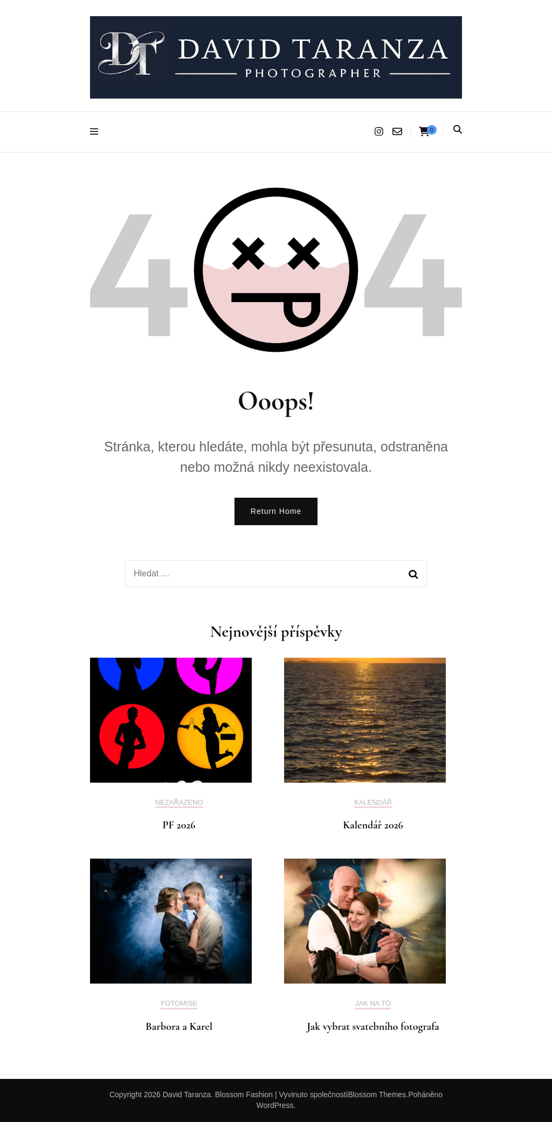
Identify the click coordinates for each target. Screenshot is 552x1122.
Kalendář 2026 (373, 825)
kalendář (373, 802)
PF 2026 (178, 825)
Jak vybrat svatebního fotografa (373, 1026)
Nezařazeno (179, 802)
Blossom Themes (377, 1094)
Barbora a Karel (179, 1026)
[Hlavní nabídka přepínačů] (97, 131)
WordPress (275, 1105)
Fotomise (179, 1003)
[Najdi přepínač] (457, 129)
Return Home (276, 511)
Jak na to (373, 1003)
